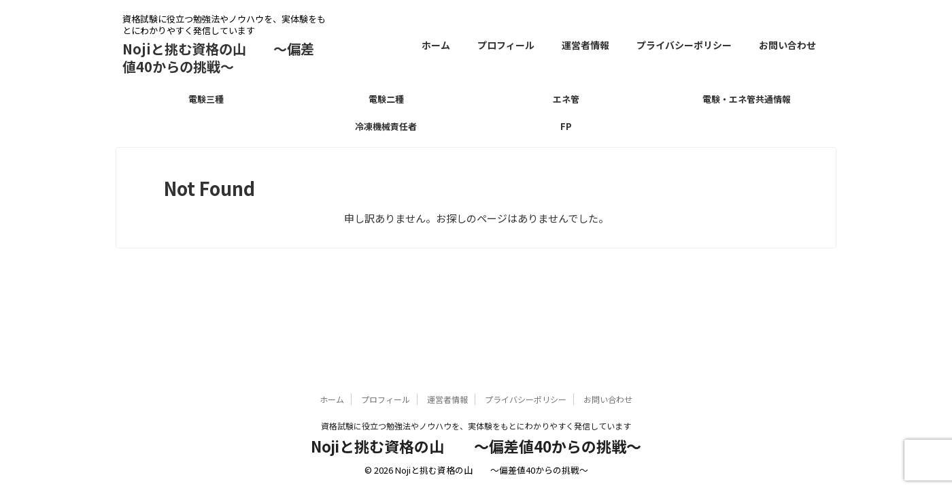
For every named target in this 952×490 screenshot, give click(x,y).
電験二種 (386, 99)
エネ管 (566, 99)
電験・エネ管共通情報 (746, 99)
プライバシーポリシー (684, 45)
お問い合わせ (787, 45)
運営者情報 (585, 45)
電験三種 (206, 99)
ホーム (436, 45)
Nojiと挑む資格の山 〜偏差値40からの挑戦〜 (218, 57)
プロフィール (505, 45)
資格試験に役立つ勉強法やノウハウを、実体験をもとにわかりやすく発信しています (476, 425)
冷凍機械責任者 (386, 126)
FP (566, 126)
